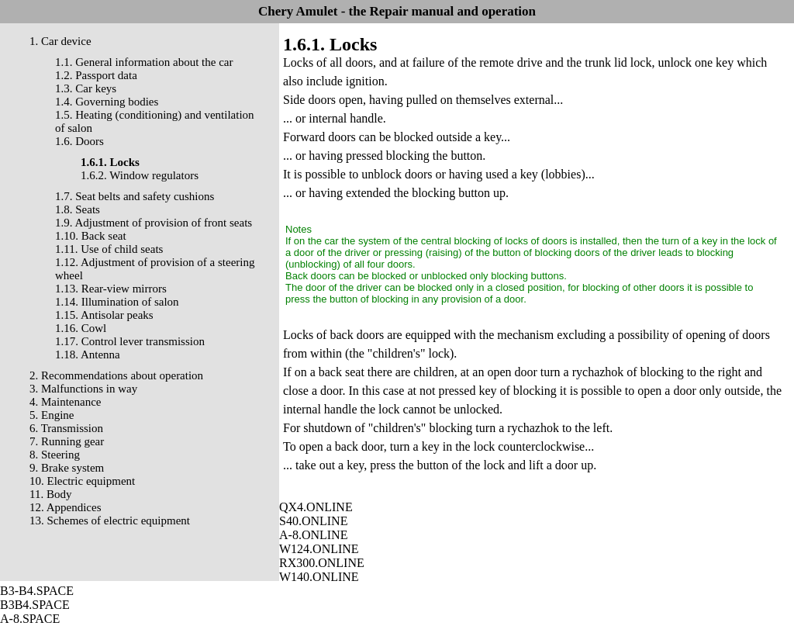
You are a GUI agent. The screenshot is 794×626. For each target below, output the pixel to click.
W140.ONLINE (319, 576)
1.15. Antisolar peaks (104, 315)
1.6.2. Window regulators (139, 175)
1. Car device (60, 41)
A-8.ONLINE (313, 534)
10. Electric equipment (82, 481)
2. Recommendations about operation (116, 375)
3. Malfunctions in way (83, 388)
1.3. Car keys (85, 88)
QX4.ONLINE (316, 507)
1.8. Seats (77, 209)
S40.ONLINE (313, 520)
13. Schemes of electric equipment (109, 520)
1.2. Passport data (96, 75)
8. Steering (54, 454)
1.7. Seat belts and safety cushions (134, 196)
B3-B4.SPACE (37, 590)
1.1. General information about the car (144, 62)
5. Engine (51, 415)
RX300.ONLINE (321, 562)
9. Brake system (66, 468)
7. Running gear (66, 441)
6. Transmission (66, 428)
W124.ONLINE (319, 548)
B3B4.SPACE (35, 604)
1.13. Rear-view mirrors (111, 288)
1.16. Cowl (80, 328)
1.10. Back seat (90, 236)
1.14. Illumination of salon (117, 302)
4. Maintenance (65, 402)
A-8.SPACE (30, 618)
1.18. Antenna (87, 354)
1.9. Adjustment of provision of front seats (153, 222)
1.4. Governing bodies (106, 101)
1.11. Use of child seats (109, 249)
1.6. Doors (79, 141)
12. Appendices (65, 507)
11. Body (50, 494)
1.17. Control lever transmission (130, 341)
